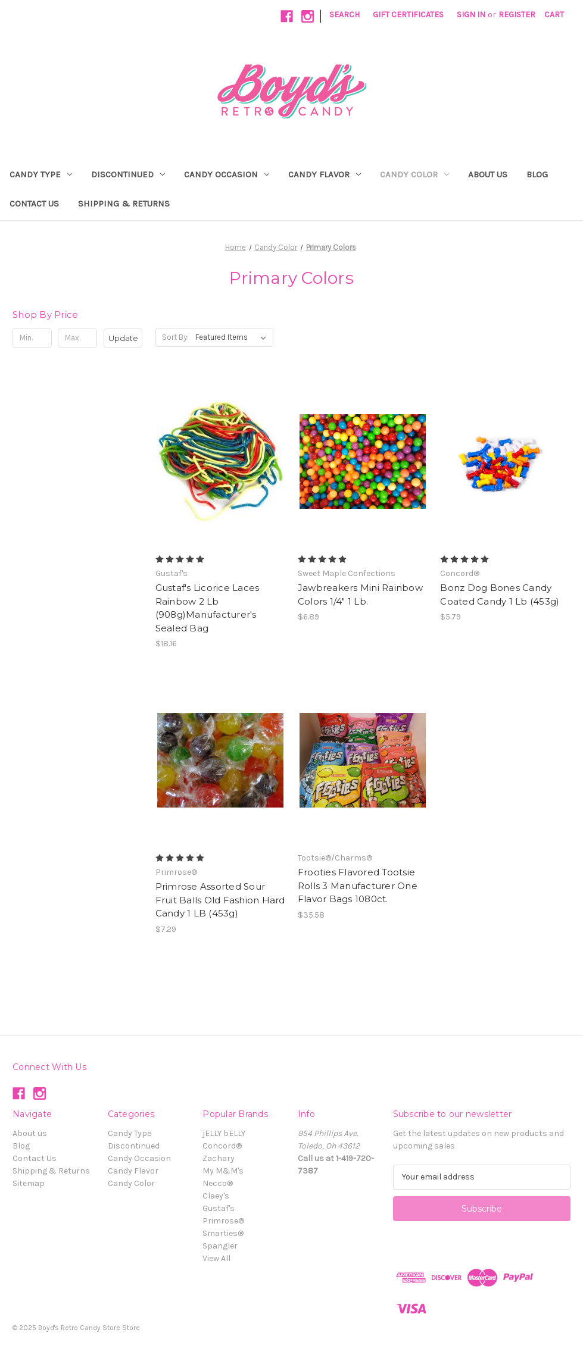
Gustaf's (218, 1208)
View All (216, 1258)
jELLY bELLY (223, 1133)
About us (487, 174)
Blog (537, 174)
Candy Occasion (226, 174)
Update (123, 338)
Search (344, 15)
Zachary (218, 1158)
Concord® (222, 1146)
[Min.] (32, 338)
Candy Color (414, 174)
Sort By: (175, 337)
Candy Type (41, 174)
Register (516, 15)
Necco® (217, 1183)
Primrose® (223, 1221)
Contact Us (34, 203)
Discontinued (128, 174)
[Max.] (77, 338)
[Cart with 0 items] (554, 14)
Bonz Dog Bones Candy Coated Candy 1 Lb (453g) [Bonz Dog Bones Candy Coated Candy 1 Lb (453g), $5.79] (499, 594)
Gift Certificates (408, 15)
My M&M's (223, 1171)
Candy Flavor (324, 174)
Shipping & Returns (124, 203)
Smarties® (223, 1233)
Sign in (471, 15)
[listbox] (233, 337)
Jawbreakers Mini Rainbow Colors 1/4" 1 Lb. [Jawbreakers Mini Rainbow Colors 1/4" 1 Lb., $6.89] (360, 594)
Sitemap (29, 1183)
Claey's (215, 1196)
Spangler (220, 1246)
